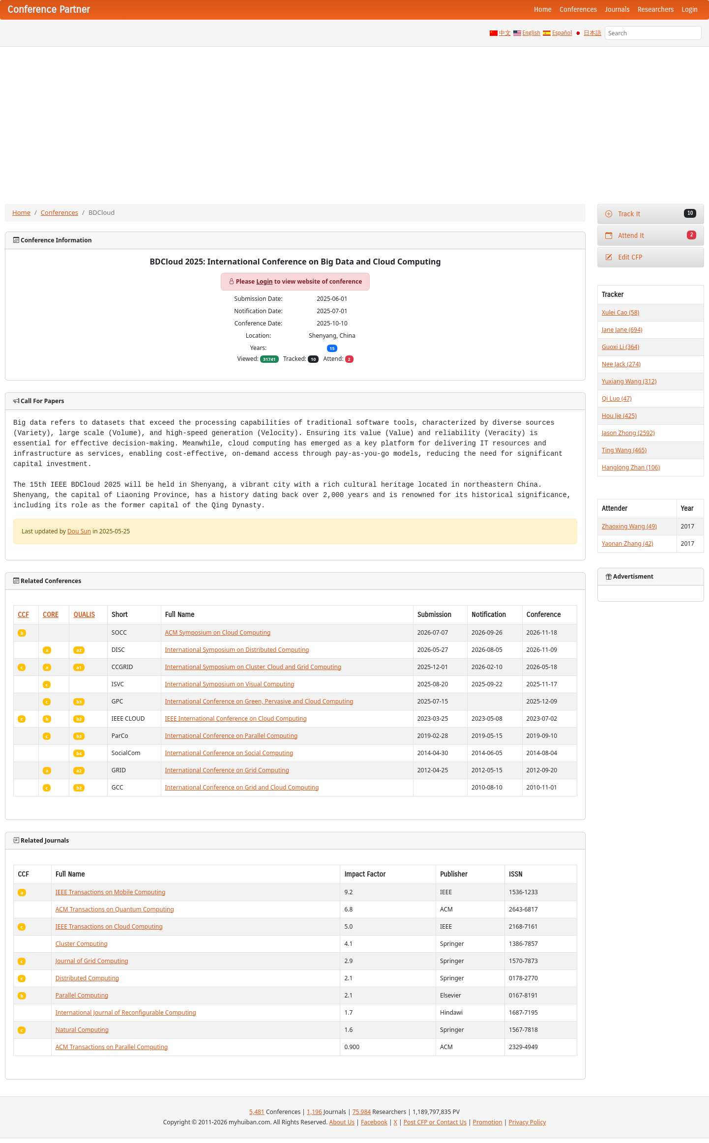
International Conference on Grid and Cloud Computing (242, 787)
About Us (342, 1122)
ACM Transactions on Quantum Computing (115, 909)
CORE (51, 615)
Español (562, 32)
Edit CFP (623, 257)
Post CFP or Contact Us (435, 1122)
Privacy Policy (527, 1122)
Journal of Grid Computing (92, 961)
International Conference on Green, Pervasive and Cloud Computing (259, 701)
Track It (650, 213)
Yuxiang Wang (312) (629, 381)
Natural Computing (82, 1030)
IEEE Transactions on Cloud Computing (109, 926)
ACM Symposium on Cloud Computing (218, 632)
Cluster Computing (82, 943)
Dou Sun (79, 531)
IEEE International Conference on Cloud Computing (236, 718)
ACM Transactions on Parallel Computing (112, 1047)
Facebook (374, 1122)
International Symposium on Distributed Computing (237, 649)
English (532, 32)
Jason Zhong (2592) (628, 433)
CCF (23, 615)
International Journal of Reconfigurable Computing (126, 1012)
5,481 (257, 1112)
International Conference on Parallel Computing (231, 736)
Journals (617, 9)
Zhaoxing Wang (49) (629, 526)
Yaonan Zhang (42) (627, 543)
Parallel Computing (82, 995)
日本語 (592, 32)
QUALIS (83, 615)
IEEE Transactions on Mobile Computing (111, 892)
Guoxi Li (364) (620, 347)
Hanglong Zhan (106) (631, 467)
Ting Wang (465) (624, 450)
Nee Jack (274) (621, 364)
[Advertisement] (354, 120)
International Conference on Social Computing (229, 753)
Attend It (650, 235)
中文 (505, 32)
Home (543, 9)
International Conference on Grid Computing (227, 770)
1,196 (314, 1112)
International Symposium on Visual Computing (230, 684)
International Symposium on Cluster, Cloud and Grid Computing (253, 667)
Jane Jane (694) (622, 329)
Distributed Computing (87, 978)
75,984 (362, 1112)
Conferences (578, 9)
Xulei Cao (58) (620, 312)
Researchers (656, 9)
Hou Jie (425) (619, 415)
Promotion (487, 1122)
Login (690, 9)
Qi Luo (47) (617, 398)
